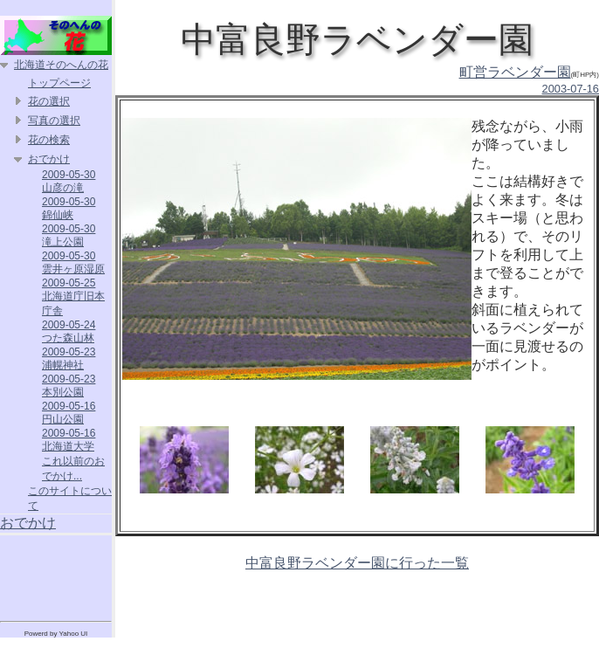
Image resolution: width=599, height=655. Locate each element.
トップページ (59, 83)
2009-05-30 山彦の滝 (68, 181)
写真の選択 (54, 120)
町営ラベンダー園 (515, 72)
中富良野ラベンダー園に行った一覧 (357, 562)
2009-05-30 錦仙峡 (68, 208)
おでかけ (49, 159)
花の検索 (49, 140)
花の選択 (49, 101)
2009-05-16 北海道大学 (68, 439)
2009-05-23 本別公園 (68, 385)
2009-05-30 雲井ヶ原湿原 (73, 262)
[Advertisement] (55, 574)
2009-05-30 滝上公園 (68, 235)
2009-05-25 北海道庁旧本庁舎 (73, 297)
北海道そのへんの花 (61, 65)
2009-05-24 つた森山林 (68, 331)
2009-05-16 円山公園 (68, 412)
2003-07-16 (570, 88)
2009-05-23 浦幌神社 (68, 358)
